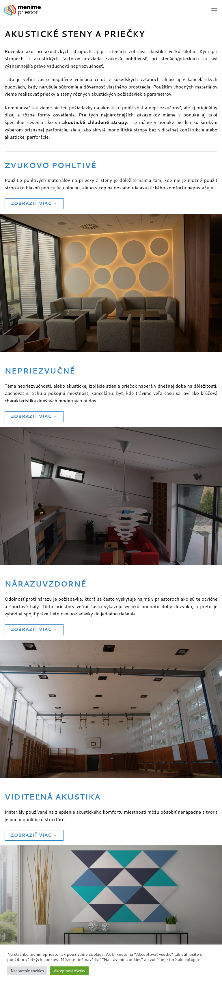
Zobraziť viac (34, 203)
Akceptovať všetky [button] (69, 970)
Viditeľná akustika (52, 796)
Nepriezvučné (40, 370)
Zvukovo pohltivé (50, 165)
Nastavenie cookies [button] (27, 970)
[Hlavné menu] (214, 10)
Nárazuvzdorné (46, 583)
